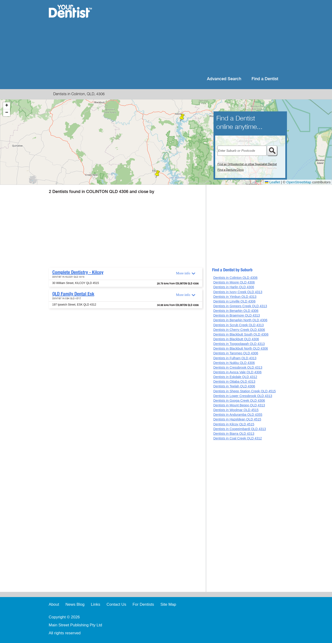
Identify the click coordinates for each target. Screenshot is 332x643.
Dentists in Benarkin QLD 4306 (235, 311)
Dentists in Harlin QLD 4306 (233, 287)
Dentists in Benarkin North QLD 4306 (240, 320)
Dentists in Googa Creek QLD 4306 (239, 400)
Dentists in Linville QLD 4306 (234, 301)
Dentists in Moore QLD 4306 (234, 282)
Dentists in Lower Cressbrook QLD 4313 (242, 396)
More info (183, 273)
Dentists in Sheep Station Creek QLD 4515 (244, 391)
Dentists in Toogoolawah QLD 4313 (239, 344)
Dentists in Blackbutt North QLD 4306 (240, 348)
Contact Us (116, 604)
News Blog (74, 604)
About (54, 604)
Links (95, 604)
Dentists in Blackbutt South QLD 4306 (240, 334)
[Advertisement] (196, 37)
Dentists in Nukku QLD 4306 (234, 363)
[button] (182, 117)
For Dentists (143, 604)
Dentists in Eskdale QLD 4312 (235, 377)
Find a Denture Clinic (231, 169)
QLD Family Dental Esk (73, 294)
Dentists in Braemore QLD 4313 (236, 315)
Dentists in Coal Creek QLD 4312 (237, 438)
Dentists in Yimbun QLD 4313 (234, 297)
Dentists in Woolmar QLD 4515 (236, 410)
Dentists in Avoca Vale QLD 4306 (237, 372)
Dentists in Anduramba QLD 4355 (237, 414)
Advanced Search (224, 79)
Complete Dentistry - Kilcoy (77, 272)
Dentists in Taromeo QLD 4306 (235, 353)
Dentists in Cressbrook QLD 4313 (237, 367)
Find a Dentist (265, 79)
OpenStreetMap (298, 182)
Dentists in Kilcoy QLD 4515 (233, 424)
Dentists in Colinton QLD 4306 (235, 278)
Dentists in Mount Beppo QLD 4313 (239, 405)
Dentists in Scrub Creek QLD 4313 (238, 325)
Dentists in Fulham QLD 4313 (234, 358)
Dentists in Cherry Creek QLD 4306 (239, 330)
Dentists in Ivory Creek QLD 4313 (237, 292)
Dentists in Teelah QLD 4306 (234, 386)
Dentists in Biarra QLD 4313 (233, 433)
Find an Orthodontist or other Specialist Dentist (247, 164)
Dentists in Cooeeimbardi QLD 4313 (239, 429)
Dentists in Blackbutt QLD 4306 (236, 339)
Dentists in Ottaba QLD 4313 (234, 381)
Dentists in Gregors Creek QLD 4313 (240, 306)
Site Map (168, 604)
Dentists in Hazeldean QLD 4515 (237, 419)
